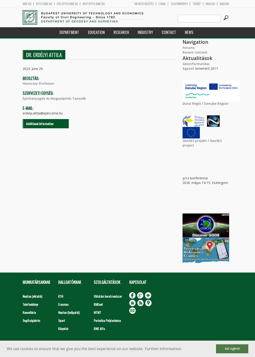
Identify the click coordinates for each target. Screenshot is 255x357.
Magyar (224, 3)
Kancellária (29, 312)
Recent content (195, 52)
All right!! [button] (232, 348)
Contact (169, 32)
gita (186, 178)
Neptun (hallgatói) (69, 312)
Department (69, 32)
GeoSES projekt (195, 140)
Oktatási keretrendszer (108, 296)
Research (121, 32)
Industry (145, 32)
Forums (189, 47)
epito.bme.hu (44, 3)
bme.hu (27, 3)
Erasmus (63, 304)
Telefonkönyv (179, 3)
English (210, 3)
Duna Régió (192, 103)
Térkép (196, 3)
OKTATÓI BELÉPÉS (144, 3)
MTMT (97, 312)
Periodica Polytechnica (107, 320)
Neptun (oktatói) (32, 296)
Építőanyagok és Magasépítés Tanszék (54, 98)
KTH (60, 296)
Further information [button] (163, 348)
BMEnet (98, 304)
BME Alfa (99, 328)
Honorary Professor (38, 83)
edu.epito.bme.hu (67, 3)
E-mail (162, 3)
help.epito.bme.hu (94, 3)
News (189, 32)
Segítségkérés (31, 320)
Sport (61, 320)
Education (96, 32)
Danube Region (216, 103)
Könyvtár (63, 328)
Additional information (39, 123)
